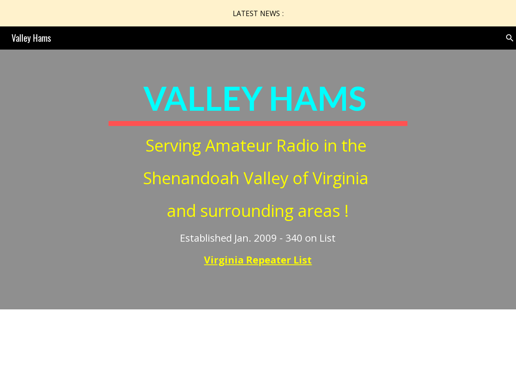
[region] (258, 13)
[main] (258, 179)
